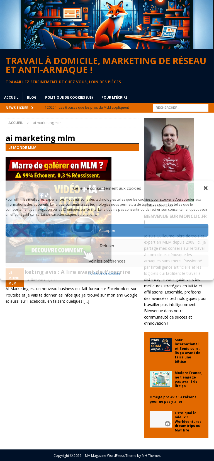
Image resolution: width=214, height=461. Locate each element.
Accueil (11, 97)
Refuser (107, 245)
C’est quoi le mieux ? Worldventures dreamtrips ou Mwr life (188, 422)
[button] (205, 188)
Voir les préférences (107, 260)
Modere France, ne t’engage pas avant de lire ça (188, 379)
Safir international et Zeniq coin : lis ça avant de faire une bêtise (187, 351)
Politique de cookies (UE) (69, 97)
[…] (86, 301)
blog (32, 97)
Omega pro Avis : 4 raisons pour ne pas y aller (173, 399)
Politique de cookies (104, 273)
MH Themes (151, 455)
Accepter (107, 230)
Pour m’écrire (114, 97)
